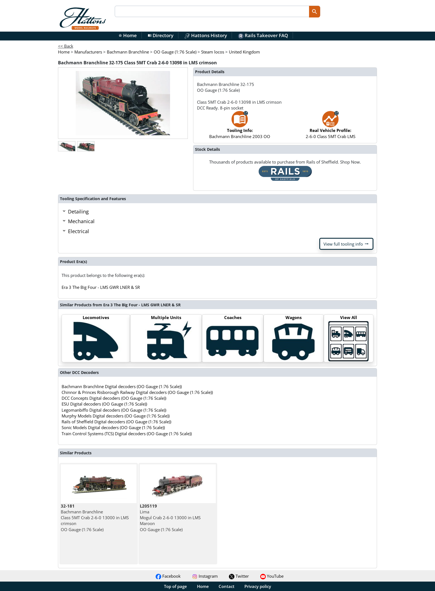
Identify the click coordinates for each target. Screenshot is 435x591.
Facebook (168, 576)
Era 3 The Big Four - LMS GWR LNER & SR (101, 287)
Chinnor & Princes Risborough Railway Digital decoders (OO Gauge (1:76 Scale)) (137, 392)
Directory (160, 35)
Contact (226, 586)
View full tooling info (346, 244)
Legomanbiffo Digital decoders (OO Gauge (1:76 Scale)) (114, 410)
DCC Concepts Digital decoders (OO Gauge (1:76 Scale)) (114, 398)
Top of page (175, 586)
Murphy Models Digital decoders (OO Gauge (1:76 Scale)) (116, 416)
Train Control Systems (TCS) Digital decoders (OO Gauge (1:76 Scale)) (127, 433)
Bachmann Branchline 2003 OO (239, 127)
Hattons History (205, 35)
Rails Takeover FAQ (263, 35)
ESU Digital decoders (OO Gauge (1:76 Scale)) (104, 404)
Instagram (205, 576)
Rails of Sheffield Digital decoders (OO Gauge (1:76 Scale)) (116, 421)
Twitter (239, 576)
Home (127, 35)
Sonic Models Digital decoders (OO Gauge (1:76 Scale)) (113, 427)
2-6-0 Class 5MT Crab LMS (330, 127)
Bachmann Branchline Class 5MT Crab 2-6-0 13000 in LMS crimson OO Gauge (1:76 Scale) (95, 517)
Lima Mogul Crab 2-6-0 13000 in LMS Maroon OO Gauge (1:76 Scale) (170, 517)
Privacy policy (257, 586)
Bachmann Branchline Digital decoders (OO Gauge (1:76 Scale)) (122, 386)
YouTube (272, 576)
